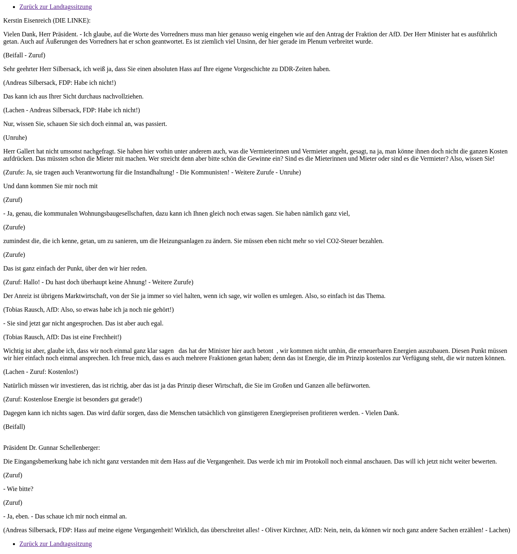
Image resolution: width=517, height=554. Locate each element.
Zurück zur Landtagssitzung (55, 6)
